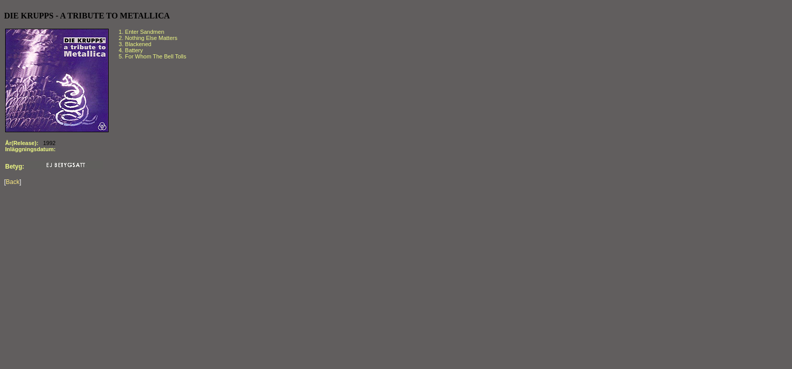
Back (12, 182)
